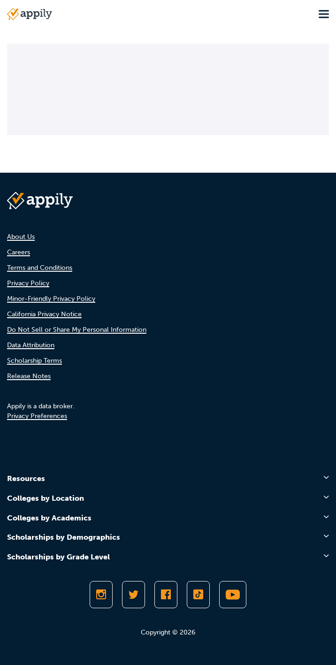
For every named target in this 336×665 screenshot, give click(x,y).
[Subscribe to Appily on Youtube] (232, 594)
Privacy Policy (28, 283)
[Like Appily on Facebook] (165, 594)
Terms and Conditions (39, 268)
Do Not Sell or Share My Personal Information (76, 330)
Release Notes (29, 376)
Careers (18, 252)
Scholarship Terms (34, 361)
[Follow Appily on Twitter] (133, 594)
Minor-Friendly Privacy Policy (51, 299)
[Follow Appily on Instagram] (101, 594)
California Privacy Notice (44, 314)
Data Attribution (30, 345)
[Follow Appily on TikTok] (198, 594)
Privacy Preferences (37, 416)
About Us (21, 237)
